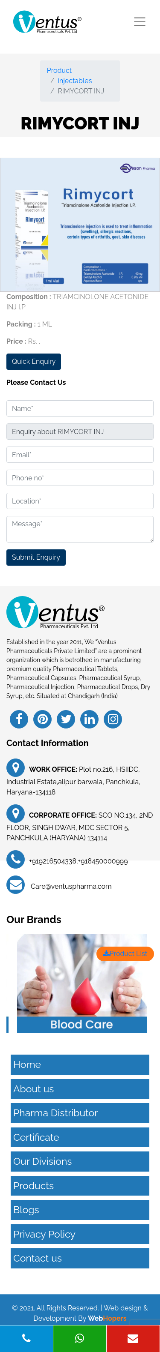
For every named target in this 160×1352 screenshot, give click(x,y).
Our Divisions (42, 1161)
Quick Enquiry (33, 361)
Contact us (37, 1258)
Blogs (26, 1209)
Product (59, 70)
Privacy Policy (44, 1234)
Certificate (36, 1137)
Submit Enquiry (36, 557)
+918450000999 (103, 861)
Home (27, 1064)
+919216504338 (52, 861)
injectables (75, 81)
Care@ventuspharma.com (70, 886)
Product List (125, 954)
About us (33, 1088)
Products (33, 1185)
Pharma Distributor (55, 1112)
